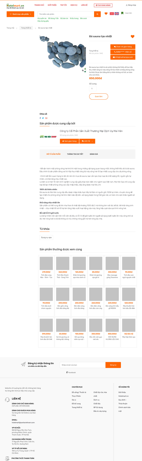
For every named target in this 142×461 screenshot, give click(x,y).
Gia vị (74, 383)
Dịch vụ (74, 5)
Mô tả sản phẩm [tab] (54, 154)
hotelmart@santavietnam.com (23, 405)
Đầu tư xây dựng (100, 394)
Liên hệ (84, 5)
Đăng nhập (131, 5)
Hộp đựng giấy (43, 21)
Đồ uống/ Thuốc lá (79, 375)
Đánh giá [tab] (94, 154)
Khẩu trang (74, 18)
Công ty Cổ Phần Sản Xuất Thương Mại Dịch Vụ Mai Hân (91, 131)
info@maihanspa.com (123, 57)
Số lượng (93, 84)
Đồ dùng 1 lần (53, 18)
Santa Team (131, 457)
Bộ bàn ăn (64, 18)
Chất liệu (97, 386)
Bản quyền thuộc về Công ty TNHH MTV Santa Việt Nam (31, 457)
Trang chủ (39, 5)
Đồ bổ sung (76, 386)
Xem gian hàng (69, 141)
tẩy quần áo (41, 18)
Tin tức (63, 5)
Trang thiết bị (26, 28)
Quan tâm (98, 96)
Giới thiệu (52, 5)
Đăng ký (113, 348)
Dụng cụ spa (46, 237)
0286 (122, 52)
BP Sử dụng (98, 390)
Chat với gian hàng (123, 47)
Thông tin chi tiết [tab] (75, 154)
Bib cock (83, 18)
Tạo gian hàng (103, 5)
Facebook (71, 355)
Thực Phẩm (76, 379)
